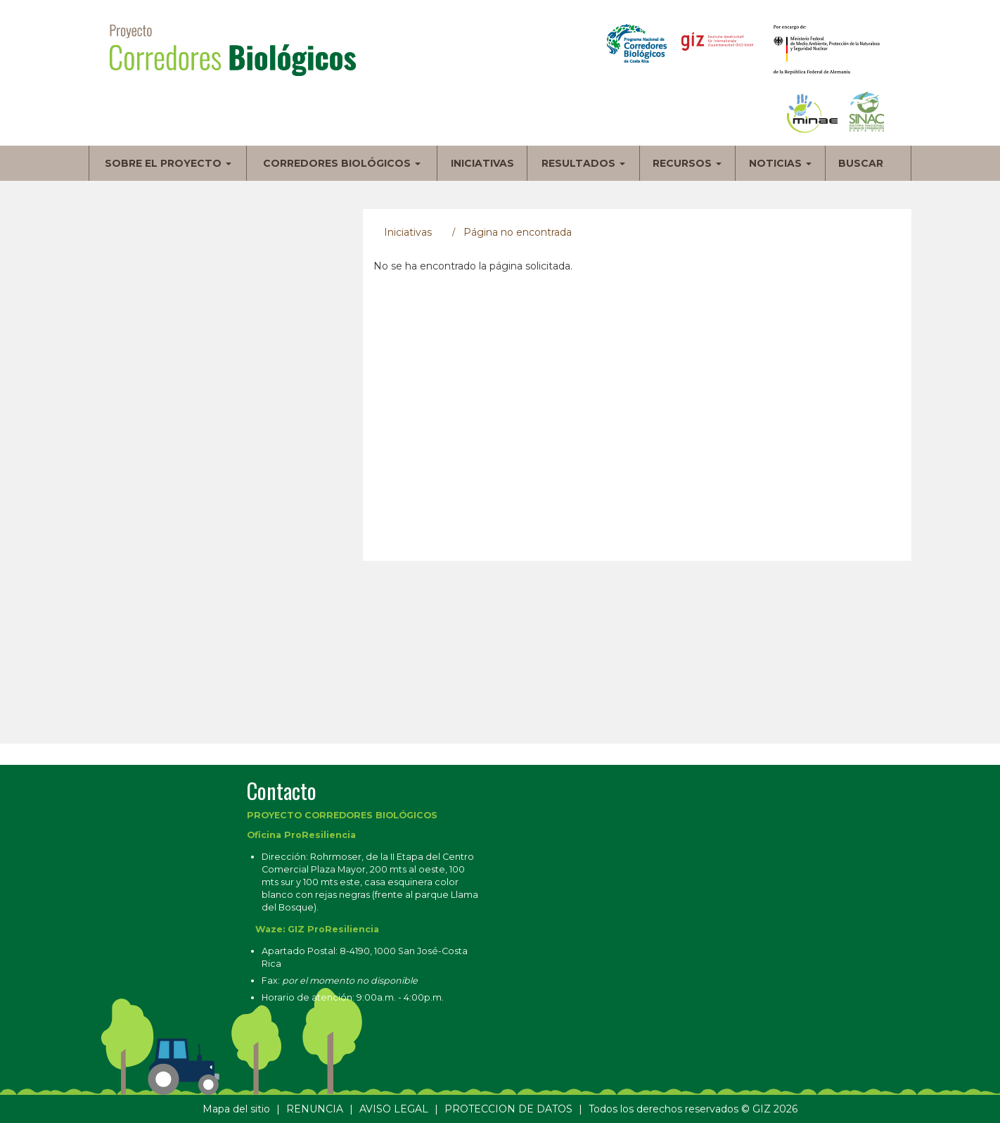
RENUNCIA (314, 1109)
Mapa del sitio (236, 1109)
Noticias (780, 163)
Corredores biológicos (342, 163)
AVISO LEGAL (393, 1109)
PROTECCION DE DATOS (508, 1109)
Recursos (687, 163)
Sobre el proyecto (168, 163)
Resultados (583, 163)
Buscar (860, 163)
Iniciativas (482, 163)
